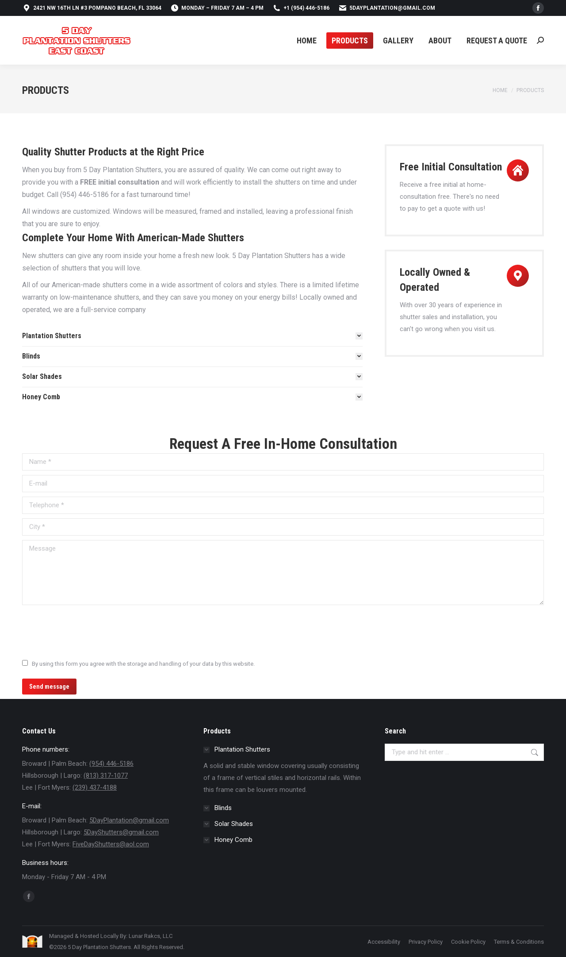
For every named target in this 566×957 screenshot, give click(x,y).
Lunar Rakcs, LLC (150, 936)
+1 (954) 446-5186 (300, 8)
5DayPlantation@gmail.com (386, 8)
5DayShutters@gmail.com (121, 832)
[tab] (192, 336)
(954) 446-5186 (111, 764)
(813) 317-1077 (106, 775)
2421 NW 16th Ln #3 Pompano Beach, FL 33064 (91, 8)
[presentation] (89, 631)
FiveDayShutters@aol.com (111, 844)
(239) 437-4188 (95, 787)
